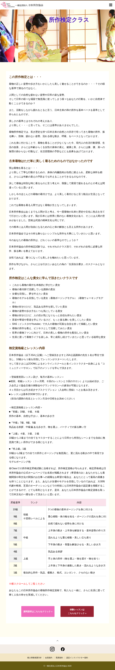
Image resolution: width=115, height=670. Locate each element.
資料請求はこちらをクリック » (37, 611)
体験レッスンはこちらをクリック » (77, 611)
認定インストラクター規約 (77, 657)
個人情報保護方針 (34, 657)
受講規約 (59, 657)
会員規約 (48, 657)
